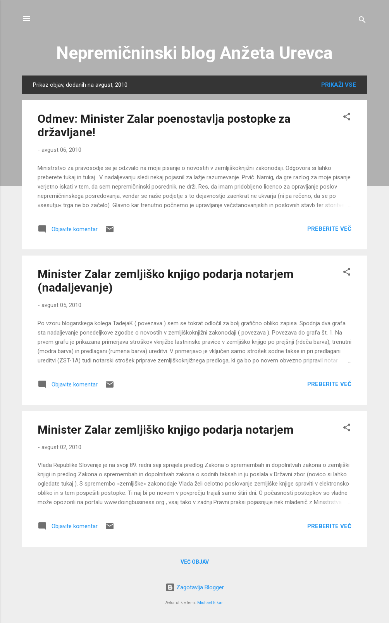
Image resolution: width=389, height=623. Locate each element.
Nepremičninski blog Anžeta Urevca (194, 53)
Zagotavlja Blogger (194, 587)
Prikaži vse (338, 84)
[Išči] (362, 21)
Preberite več (329, 228)
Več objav (195, 562)
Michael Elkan (210, 602)
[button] (346, 118)
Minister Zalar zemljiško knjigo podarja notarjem (166, 429)
